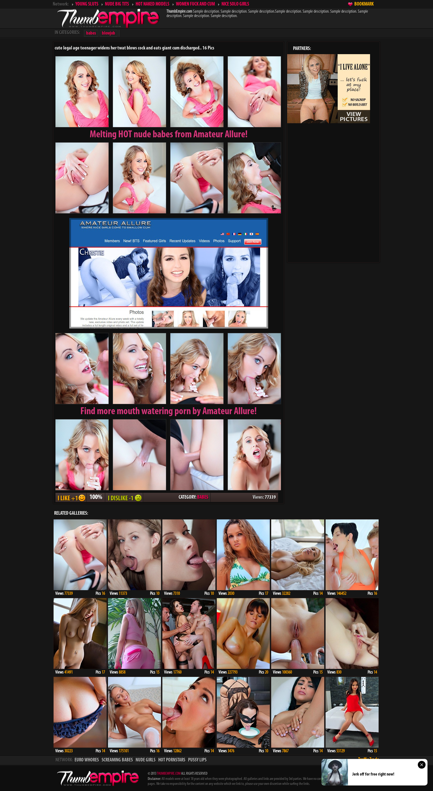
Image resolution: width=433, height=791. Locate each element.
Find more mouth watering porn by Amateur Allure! (168, 412)
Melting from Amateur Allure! (169, 135)
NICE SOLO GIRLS (235, 4)
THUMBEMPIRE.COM (169, 774)
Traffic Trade (368, 759)
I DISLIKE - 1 (124, 497)
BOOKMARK (364, 4)
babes (91, 33)
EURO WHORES (87, 760)
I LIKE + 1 (71, 497)
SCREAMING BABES (117, 760)
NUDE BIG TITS (117, 4)
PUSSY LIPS (197, 760)
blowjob (108, 33)
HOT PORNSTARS (171, 760)
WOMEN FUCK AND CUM (195, 4)
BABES (202, 497)
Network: (61, 4)
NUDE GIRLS (145, 760)
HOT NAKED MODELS (152, 4)
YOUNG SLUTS (86, 4)
